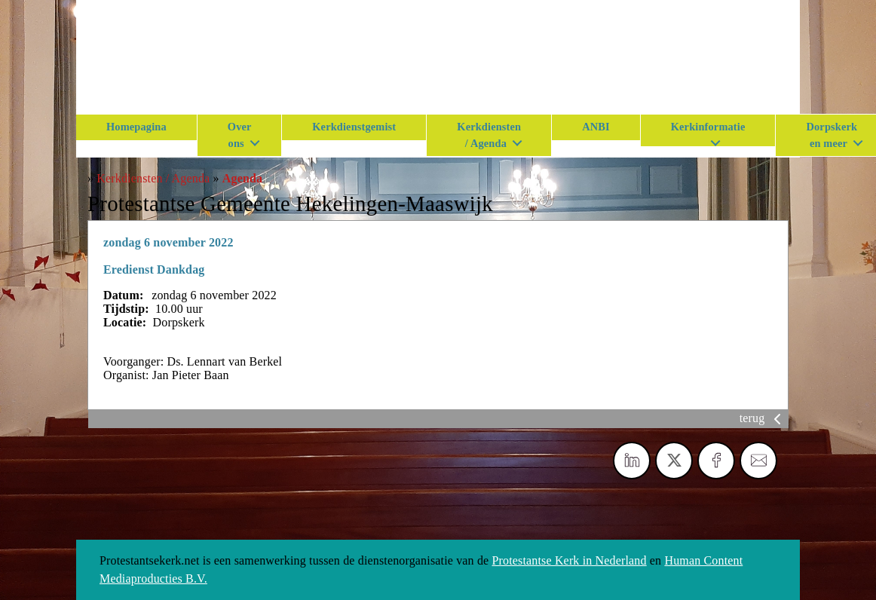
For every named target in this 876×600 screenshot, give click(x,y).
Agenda (242, 178)
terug (763, 418)
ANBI (596, 127)
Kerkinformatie (708, 127)
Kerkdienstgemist (354, 127)
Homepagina (136, 127)
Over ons (240, 135)
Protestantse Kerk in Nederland (569, 560)
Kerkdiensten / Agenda (489, 135)
